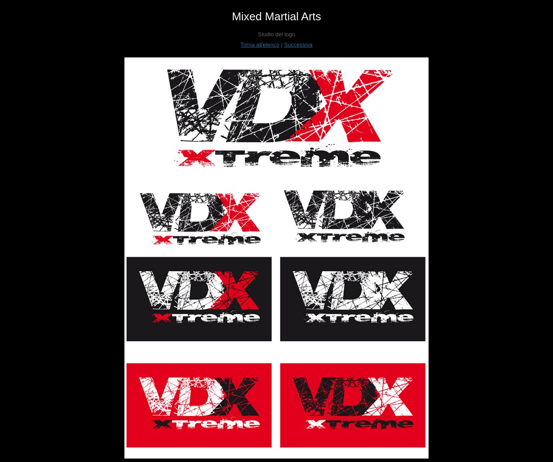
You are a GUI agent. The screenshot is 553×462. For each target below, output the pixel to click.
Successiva (298, 44)
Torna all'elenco (260, 44)
